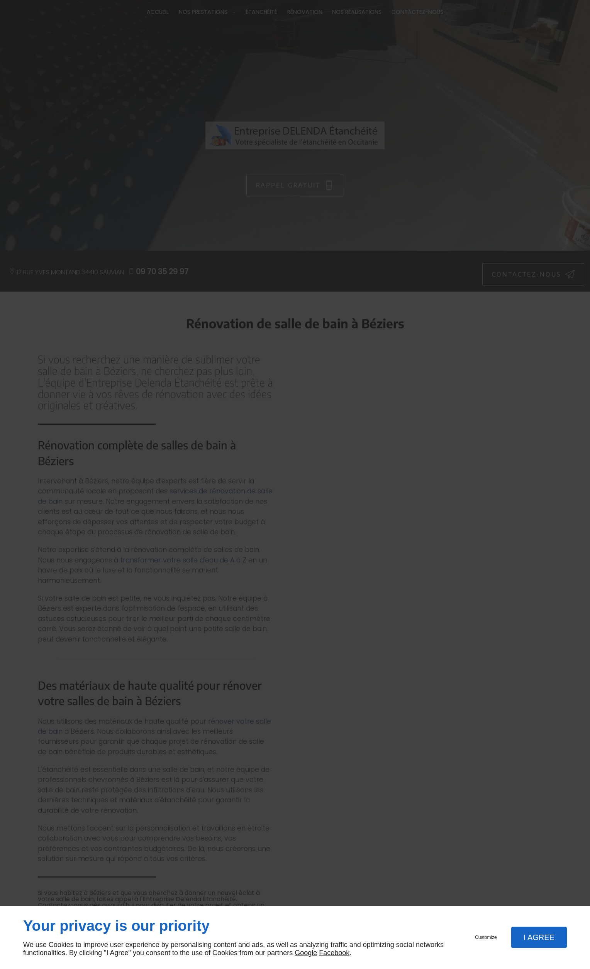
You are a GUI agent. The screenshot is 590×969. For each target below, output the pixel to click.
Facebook (334, 953)
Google (306, 953)
